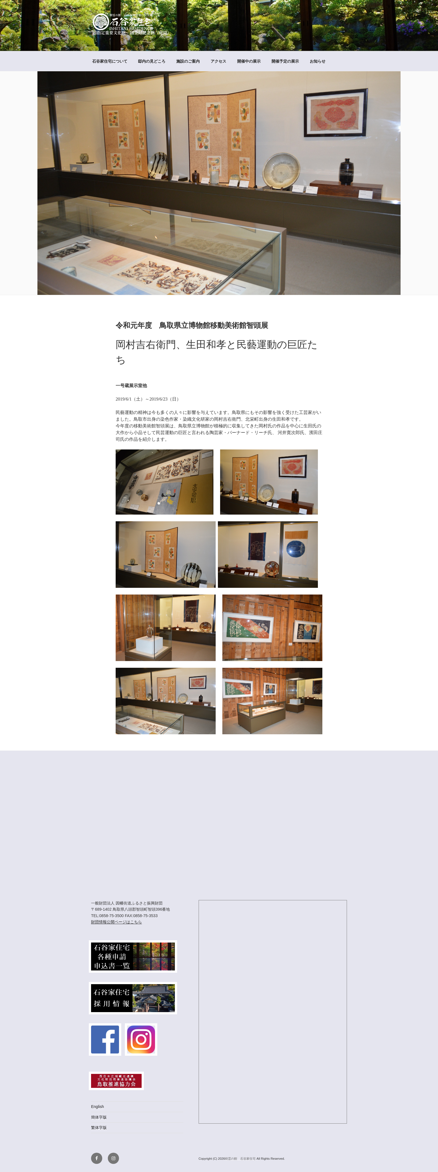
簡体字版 (99, 1117)
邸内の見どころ (151, 61)
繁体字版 (99, 1127)
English (97, 1106)
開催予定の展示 (285, 61)
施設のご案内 (188, 61)
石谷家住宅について (109, 61)
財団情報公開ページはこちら (116, 922)
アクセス (218, 61)
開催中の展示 (249, 61)
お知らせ (317, 61)
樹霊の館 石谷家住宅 (240, 1158)
